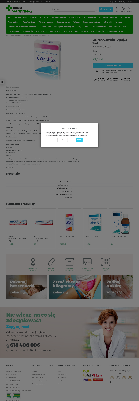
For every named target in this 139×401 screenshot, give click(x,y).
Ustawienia (61, 140)
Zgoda (79, 140)
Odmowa (71, 140)
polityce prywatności (81, 135)
